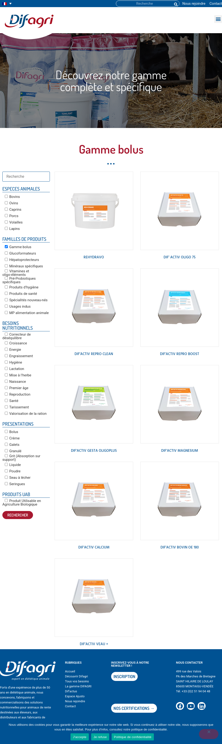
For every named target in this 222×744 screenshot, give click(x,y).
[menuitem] (7, 4)
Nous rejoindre (193, 3)
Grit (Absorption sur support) (21, 457)
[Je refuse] (208, 734)
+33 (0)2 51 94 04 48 (196, 691)
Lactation (14, 369)
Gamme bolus (18, 247)
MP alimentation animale (27, 313)
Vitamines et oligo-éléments (15, 273)
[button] (218, 19)
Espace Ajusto (75, 696)
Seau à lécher (18, 477)
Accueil (70, 671)
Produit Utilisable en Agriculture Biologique (21, 502)
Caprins (13, 209)
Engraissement (19, 356)
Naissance (15, 381)
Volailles (14, 222)
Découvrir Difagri (76, 676)
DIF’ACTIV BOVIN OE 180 (180, 547)
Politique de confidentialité (132, 737)
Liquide (13, 465)
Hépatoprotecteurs (22, 260)
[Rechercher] (175, 3)
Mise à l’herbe (18, 375)
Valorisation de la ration (26, 413)
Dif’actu (70, 691)
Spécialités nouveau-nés (26, 300)
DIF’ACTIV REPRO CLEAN (94, 354)
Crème (12, 438)
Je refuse (100, 737)
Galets (12, 445)
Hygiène (13, 362)
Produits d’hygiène (21, 287)
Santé (11, 401)
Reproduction (17, 394)
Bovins (12, 197)
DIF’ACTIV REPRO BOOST (179, 354)
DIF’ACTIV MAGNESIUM (179, 451)
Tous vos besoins (77, 681)
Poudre (13, 471)
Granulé (13, 451)
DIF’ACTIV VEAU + (94, 644)
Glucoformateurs (20, 253)
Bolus (11, 432)
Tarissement (17, 407)
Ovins (11, 203)
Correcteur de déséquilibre (16, 336)
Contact (215, 3)
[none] (7, 4)
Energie (13, 349)
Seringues (15, 484)
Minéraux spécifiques (24, 266)
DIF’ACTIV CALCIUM (93, 547)
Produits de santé (21, 294)
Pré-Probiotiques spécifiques (19, 280)
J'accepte (79, 737)
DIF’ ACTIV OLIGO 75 (180, 257)
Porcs (11, 216)
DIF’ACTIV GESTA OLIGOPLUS (94, 451)
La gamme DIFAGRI (78, 686)
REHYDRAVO (94, 257)
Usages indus (18, 306)
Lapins (12, 229)
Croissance (16, 343)
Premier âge (16, 388)
